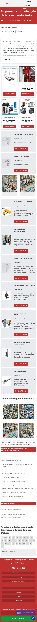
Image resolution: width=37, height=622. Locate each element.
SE (31, 543)
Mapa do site (18, 600)
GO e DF (14, 540)
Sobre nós (18, 592)
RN (20, 543)
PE (2, 540)
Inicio (18, 588)
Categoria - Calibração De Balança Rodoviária (14, 515)
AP (34, 540)
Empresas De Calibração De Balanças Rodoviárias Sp (17, 489)
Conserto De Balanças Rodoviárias (12, 485)
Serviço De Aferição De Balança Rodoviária (5, 31)
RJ (9, 537)
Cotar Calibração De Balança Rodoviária (14, 492)
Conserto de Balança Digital (18, 577)
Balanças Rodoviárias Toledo (11, 477)
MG (13, 537)
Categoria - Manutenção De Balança (11, 512)
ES (17, 537)
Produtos (27, 8)
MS (10, 543)
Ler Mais (7, 60)
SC (28, 537)
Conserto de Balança (18, 573)
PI (16, 543)
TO (2, 546)
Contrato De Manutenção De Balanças (13, 474)
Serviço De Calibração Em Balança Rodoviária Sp (16, 457)
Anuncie (27, 5)
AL (30, 540)
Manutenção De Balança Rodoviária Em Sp (14, 481)
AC (27, 540)
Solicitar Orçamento (18, 618)
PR (24, 537)
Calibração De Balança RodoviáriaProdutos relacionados (14, 449)
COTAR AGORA (10, 94)
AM (19, 540)
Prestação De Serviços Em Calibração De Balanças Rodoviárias (17, 465)
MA (2, 543)
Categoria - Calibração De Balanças (11, 509)
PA (23, 540)
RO (24, 543)
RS (31, 537)
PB (13, 543)
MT (6, 543)
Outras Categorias (8, 503)
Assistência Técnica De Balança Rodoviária (20, 31)
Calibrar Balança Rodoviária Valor (12, 31)
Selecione (4, 537)
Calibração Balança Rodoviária (11, 461)
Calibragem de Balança (18, 581)
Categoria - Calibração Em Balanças (11, 517)
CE (9, 540)
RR (27, 543)
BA (5, 540)
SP (20, 537)
